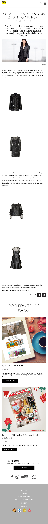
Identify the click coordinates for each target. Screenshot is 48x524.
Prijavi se (24, 468)
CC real (24, 506)
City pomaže (24, 494)
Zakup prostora (24, 497)
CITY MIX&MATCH (12, 365)
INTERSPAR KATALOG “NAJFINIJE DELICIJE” (21, 436)
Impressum (24, 503)
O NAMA (24, 490)
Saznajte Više (10, 381)
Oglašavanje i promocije (24, 500)
